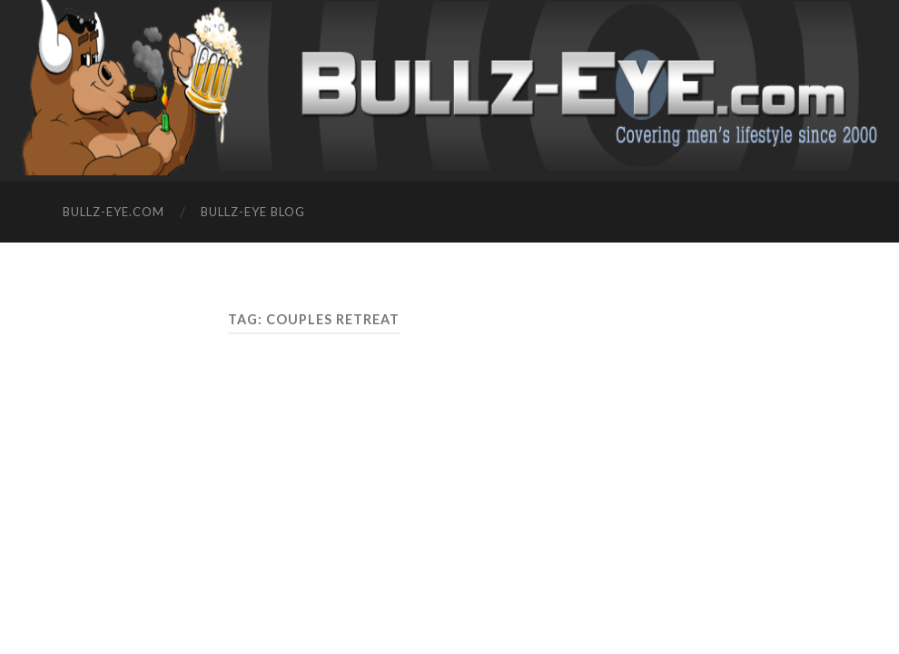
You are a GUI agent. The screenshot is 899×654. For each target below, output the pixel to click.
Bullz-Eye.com (113, 211)
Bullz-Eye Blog (253, 211)
